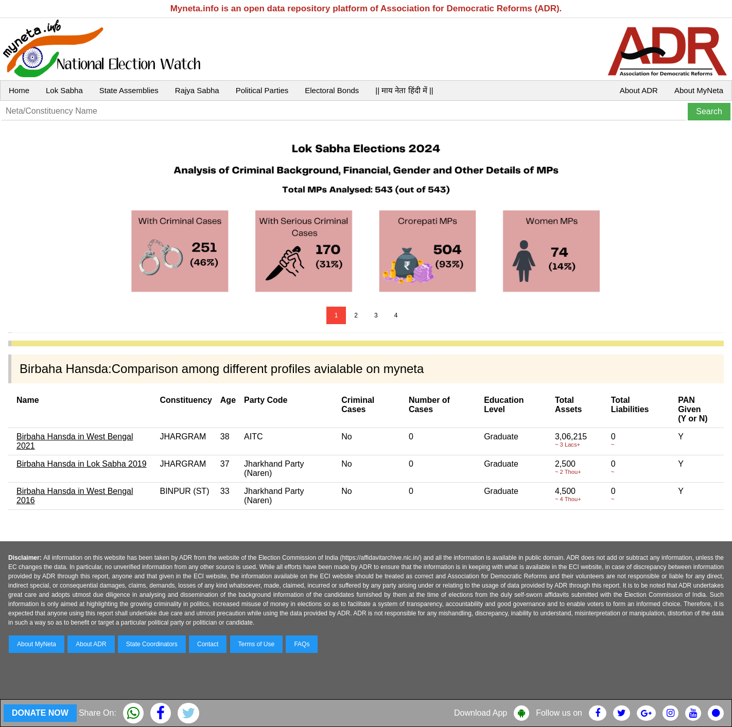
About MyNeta (698, 90)
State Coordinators (152, 644)
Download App (480, 712)
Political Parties (262, 90)
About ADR (639, 90)
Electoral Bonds (332, 90)
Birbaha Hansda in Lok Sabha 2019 (81, 463)
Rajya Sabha (197, 90)
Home (19, 90)
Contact (207, 644)
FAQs (301, 644)
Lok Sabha (64, 90)
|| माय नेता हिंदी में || (404, 90)
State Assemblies (129, 90)
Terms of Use (256, 644)
